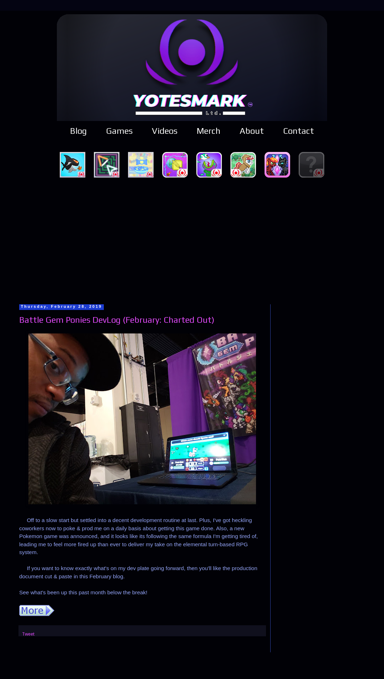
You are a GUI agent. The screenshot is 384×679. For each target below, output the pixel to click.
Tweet (28, 634)
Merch (208, 131)
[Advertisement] (192, 240)
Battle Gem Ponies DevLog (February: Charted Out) (116, 320)
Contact (298, 131)
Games (119, 131)
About (252, 131)
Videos (164, 131)
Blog (78, 131)
